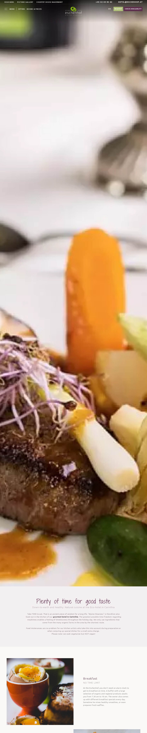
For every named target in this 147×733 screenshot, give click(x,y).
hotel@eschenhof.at (129, 2)
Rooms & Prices (34, 9)
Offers (21, 9)
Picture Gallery (25, 2)
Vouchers (9, 2)
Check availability (133, 9)
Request (118, 9)
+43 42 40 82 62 (102, 2)
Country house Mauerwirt (49, 2)
